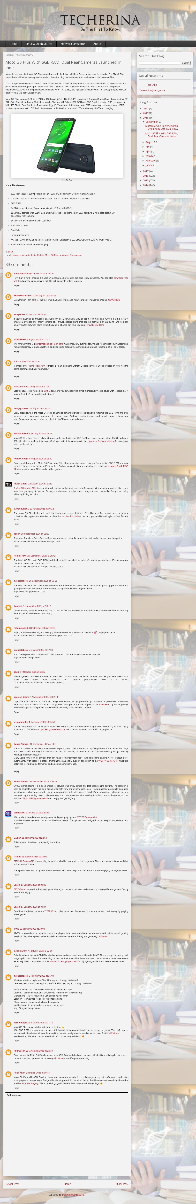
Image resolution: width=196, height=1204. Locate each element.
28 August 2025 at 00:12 (42, 508)
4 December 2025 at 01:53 (42, 722)
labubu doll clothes (71, 516)
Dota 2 (47, 391)
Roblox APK (20, 555)
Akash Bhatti (20, 483)
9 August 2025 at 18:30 (40, 458)
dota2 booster (21, 386)
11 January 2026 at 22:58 (34, 838)
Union (17, 885)
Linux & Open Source (39, 44)
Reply (16, 285)
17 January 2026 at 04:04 (33, 907)
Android (26, 255)
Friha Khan (19, 1072)
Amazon (17, 255)
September (152, 121)
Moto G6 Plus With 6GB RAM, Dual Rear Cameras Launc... (161, 135)
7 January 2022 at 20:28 (44, 295)
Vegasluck (19, 812)
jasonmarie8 (20, 951)
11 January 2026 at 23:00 (34, 856)
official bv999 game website (36, 798)
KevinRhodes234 (23, 295)
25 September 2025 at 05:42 (41, 555)
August (150, 142)
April (148, 151)
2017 (146, 171)
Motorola (64, 255)
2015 (146, 180)
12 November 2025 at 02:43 (44, 697)
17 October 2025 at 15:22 (32, 672)
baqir (16, 672)
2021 (146, 108)
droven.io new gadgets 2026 (64, 961)
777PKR (49, 911)
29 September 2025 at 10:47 (37, 606)
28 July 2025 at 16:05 (39, 408)
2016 (146, 175)
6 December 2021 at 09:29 (40, 273)
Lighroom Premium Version (101, 441)
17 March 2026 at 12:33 (41, 1050)
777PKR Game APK (24, 861)
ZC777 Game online (87, 817)
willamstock (20, 628)
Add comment (14, 1095)
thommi (18, 606)
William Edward (22, 433)
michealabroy (21, 581)
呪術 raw (114, 1033)
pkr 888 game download (53, 729)
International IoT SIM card (50, 344)
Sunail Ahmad (21, 744)
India (33, 255)
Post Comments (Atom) (73, 1195)
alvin (16, 929)
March (149, 156)
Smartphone (76, 255)
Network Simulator (73, 44)
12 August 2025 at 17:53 (40, 483)
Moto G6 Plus (51, 255)
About (97, 44)
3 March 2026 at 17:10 (42, 1022)
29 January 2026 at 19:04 (32, 929)
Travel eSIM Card (95, 325)
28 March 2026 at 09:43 (38, 1072)
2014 (146, 185)
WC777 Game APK (108, 761)
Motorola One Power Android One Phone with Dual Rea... (161, 127)
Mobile (40, 255)
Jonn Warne (20, 273)
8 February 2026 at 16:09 (41, 976)
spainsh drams (21, 697)
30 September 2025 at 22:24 (41, 628)
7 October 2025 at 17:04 (41, 650)
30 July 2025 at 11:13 (41, 433)
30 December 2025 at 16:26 (43, 781)
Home (13, 44)
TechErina (151, 84)
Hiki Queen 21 (21, 1050)
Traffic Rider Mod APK (25, 488)
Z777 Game (19, 889)
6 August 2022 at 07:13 (38, 339)
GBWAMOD (114, 300)
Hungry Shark (21, 408)
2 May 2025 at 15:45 (30, 361)
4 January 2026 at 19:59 (37, 812)
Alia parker (19, 314)
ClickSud (104, 704)
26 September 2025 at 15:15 (43, 581)
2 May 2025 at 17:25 (39, 386)
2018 (146, 117)
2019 (146, 113)
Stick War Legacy (29, 1083)
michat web (59, 1058)
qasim (17, 533)
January (150, 165)
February (151, 160)
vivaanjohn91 (21, 722)
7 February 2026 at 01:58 (40, 951)
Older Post (122, 1184)
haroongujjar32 (22, 1022)
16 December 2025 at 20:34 (43, 744)
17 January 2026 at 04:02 (33, 885)
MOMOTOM (20, 339)
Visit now (103, 936)
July (148, 146)
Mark (16, 361)
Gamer (17, 838)
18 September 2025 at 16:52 (35, 533)
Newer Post (12, 1184)
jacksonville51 (21, 508)
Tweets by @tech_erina (152, 90)
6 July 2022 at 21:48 (36, 314)
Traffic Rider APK (36, 366)
